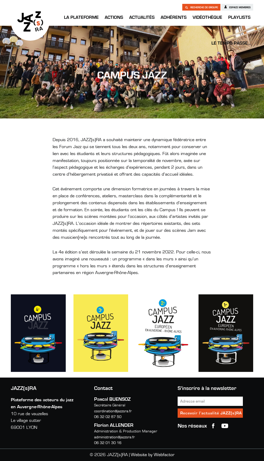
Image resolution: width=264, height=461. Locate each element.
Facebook (213, 426)
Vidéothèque (207, 17)
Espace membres (237, 7)
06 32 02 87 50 (107, 417)
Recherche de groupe (201, 7)
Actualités (142, 17)
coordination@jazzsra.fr (113, 411)
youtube (225, 426)
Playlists (239, 17)
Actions (114, 17)
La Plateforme (81, 17)
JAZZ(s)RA (30, 21)
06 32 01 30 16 (107, 443)
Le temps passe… (231, 43)
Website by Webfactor (153, 455)
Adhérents (174, 17)
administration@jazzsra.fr (114, 437)
